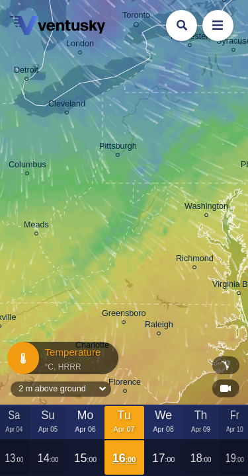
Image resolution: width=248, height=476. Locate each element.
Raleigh (159, 326)
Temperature (61, 358)
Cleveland (66, 105)
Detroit (26, 72)
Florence (124, 384)
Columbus (27, 166)
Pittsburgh (118, 148)
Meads (36, 226)
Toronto (136, 17)
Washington (206, 208)
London (80, 45)
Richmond (195, 260)
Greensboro (124, 315)
